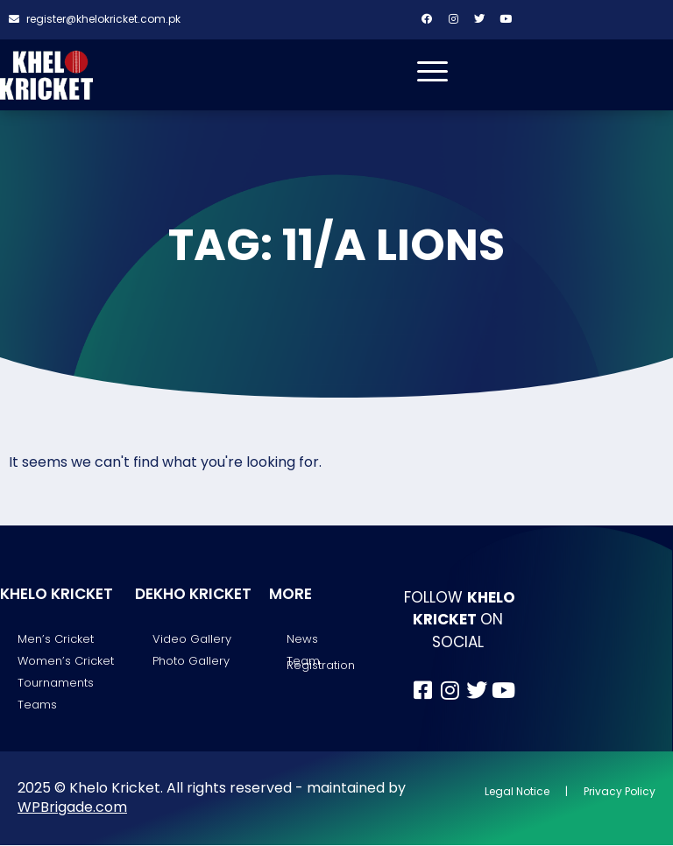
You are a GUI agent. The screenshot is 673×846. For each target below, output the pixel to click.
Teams (37, 706)
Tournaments (56, 683)
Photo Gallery (191, 661)
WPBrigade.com (72, 808)
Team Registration (321, 663)
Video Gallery (191, 639)
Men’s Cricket (56, 639)
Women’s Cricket (66, 661)
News (302, 639)
